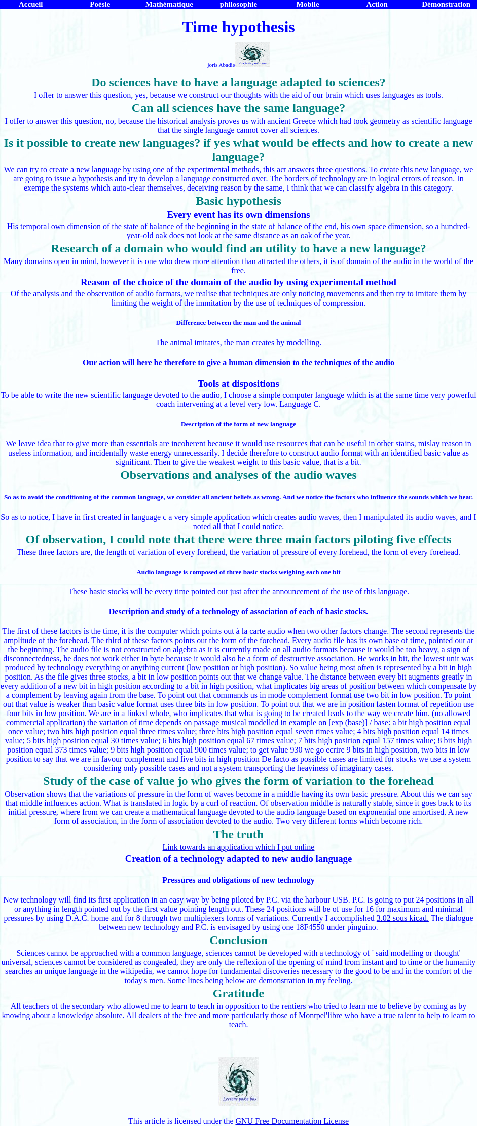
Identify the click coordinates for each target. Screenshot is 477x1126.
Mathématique (169, 4)
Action (377, 4)
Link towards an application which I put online (239, 847)
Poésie (100, 4)
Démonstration (446, 4)
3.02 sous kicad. (403, 918)
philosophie (238, 4)
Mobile (308, 4)
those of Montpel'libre (308, 1015)
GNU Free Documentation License (292, 1121)
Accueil (31, 4)
